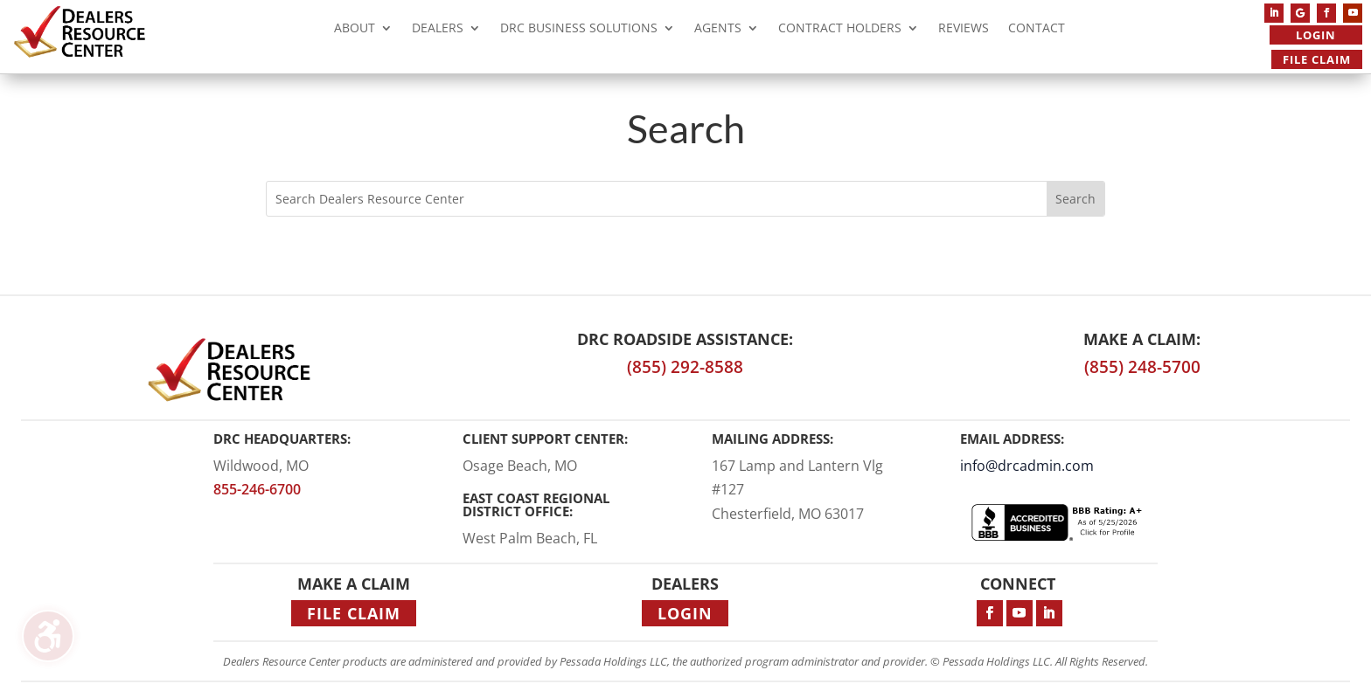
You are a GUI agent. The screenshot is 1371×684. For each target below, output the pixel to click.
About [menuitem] (354, 30)
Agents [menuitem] (717, 30)
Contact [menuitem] (1036, 30)
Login (1316, 35)
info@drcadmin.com (1027, 465)
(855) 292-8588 (685, 367)
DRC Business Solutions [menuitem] (579, 30)
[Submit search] (1075, 199)
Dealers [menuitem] (437, 30)
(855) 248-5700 (1142, 367)
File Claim (1317, 59)
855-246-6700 (257, 489)
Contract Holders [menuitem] (839, 30)
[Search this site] (657, 199)
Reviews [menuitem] (963, 30)
